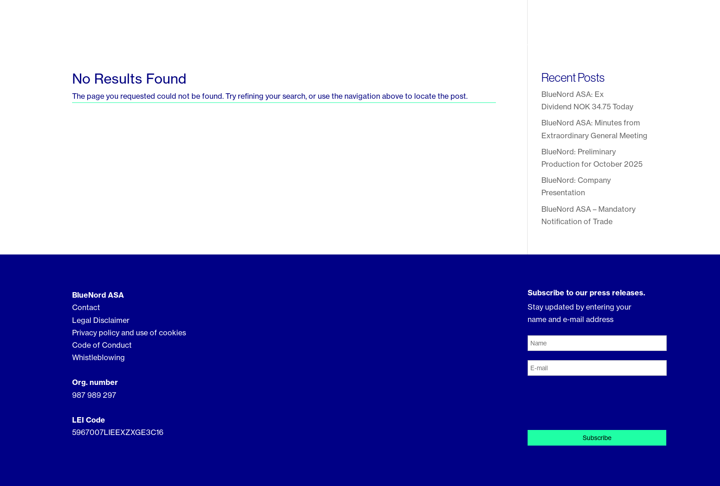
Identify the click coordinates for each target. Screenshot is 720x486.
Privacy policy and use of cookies (129, 332)
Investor (554, 26)
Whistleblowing (98, 357)
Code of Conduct (102, 345)
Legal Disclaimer (100, 320)
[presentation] (597, 403)
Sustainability (493, 26)
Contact (631, 25)
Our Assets (428, 26)
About (375, 26)
